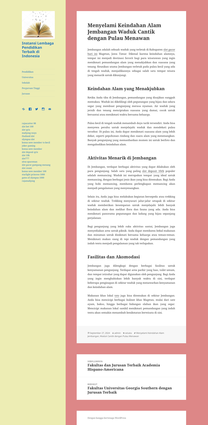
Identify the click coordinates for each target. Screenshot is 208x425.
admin (117, 333)
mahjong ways (29, 132)
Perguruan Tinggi (31, 88)
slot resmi (27, 168)
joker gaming (28, 145)
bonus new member (32, 148)
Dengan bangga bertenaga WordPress (107, 417)
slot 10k (26, 155)
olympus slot (28, 139)
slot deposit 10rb (153, 171)
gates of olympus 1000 (33, 177)
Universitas (27, 77)
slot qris (26, 129)
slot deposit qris (30, 152)
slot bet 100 (27, 126)
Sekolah (26, 82)
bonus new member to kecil (36, 142)
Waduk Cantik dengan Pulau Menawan (119, 336)
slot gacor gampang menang (36, 164)
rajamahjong (28, 180)
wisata (128, 333)
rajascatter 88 (29, 123)
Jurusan (26, 93)
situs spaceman (29, 161)
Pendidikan (27, 71)
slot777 (25, 158)
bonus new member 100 (34, 171)
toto (116, 295)
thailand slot (28, 136)
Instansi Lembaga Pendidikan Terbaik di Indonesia (38, 49)
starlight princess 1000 (33, 174)
